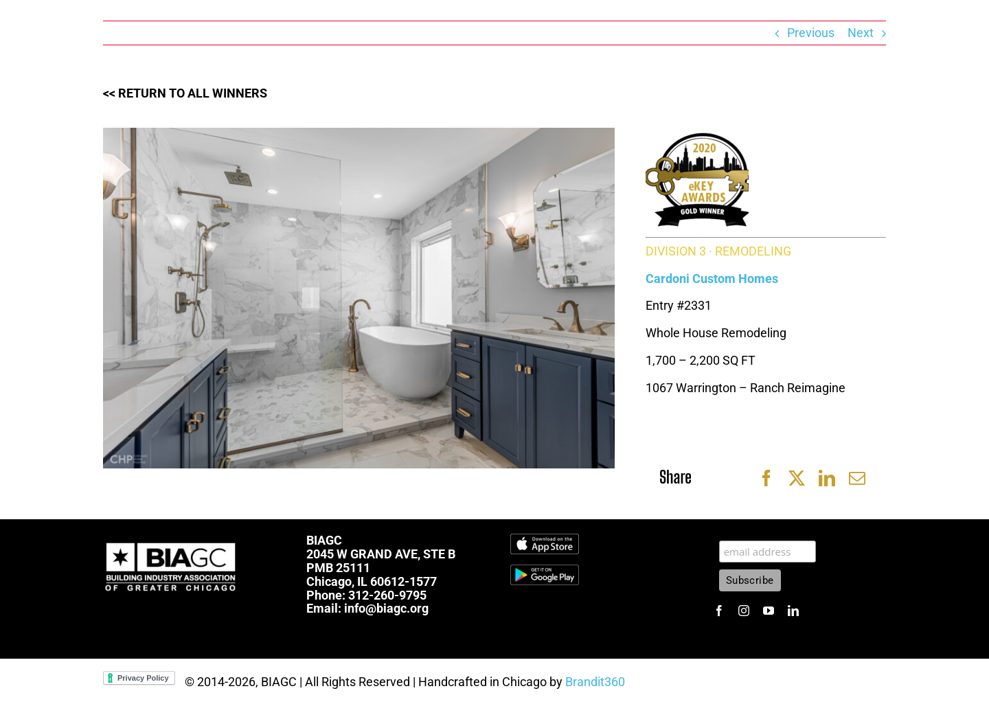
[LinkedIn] (827, 478)
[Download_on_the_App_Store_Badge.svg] (544, 539)
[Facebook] (766, 478)
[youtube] (768, 610)
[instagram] (743, 610)
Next (861, 32)
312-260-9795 (387, 595)
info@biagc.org (386, 608)
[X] (797, 478)
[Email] (857, 478)
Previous (810, 32)
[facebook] (719, 610)
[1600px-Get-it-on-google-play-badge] (544, 570)
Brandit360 (595, 681)
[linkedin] (793, 610)
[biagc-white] (171, 539)
